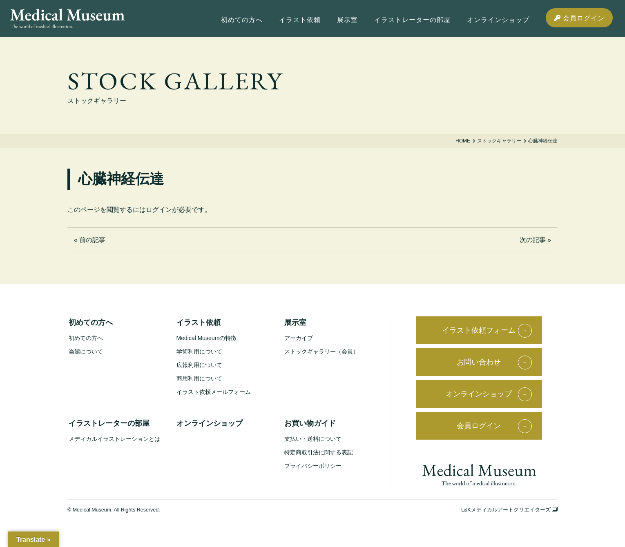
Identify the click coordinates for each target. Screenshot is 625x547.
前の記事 (92, 239)
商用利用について (199, 378)
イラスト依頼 (198, 322)
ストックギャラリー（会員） (321, 351)
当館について (86, 351)
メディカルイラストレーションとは (114, 439)
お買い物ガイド (310, 423)
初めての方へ (91, 322)
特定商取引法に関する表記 (318, 452)
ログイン (159, 209)
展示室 (295, 322)
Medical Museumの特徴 (206, 338)
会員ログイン (579, 18)
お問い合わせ (479, 362)
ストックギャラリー (499, 141)
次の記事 (533, 239)
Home (462, 141)
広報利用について (199, 365)
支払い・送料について (313, 439)
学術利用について (199, 351)
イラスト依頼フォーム (479, 330)
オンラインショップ (209, 423)
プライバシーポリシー (313, 466)
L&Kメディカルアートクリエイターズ (509, 510)
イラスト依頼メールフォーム (213, 392)
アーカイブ (298, 338)
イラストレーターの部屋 (109, 423)
